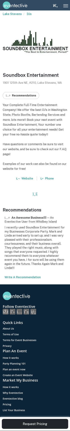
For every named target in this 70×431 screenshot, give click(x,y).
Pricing (7, 404)
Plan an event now (14, 369)
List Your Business (14, 410)
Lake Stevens (12, 14)
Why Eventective (13, 393)
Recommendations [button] (21, 95)
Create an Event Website (18, 375)
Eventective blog (13, 398)
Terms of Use (11, 334)
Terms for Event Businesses (19, 340)
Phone (47, 178)
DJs (29, 14)
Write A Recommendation (23, 277)
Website (24, 178)
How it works (11, 357)
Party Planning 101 (14, 363)
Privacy (7, 346)
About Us (8, 328)
